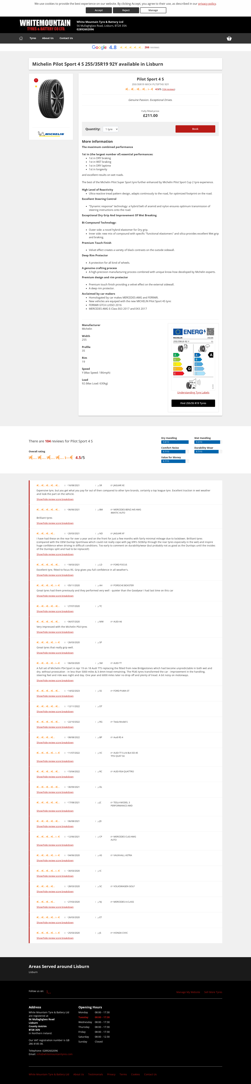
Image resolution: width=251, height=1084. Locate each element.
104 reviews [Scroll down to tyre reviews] (168, 89)
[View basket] (229, 38)
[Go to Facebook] (49, 991)
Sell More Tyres (213, 992)
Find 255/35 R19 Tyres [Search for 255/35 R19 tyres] (193, 403)
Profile (86, 347)
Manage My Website (188, 992)
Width (86, 336)
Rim (84, 357)
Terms (123, 1074)
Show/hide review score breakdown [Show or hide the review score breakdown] (55, 499)
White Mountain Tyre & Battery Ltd (49, 1074)
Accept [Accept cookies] (99, 10)
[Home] (21, 38)
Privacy (111, 1074)
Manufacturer (91, 325)
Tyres (33, 38)
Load (85, 379)
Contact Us (66, 38)
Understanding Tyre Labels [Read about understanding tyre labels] (193, 392)
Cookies (135, 1074)
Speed (86, 368)
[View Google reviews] (125, 47)
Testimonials (95, 1074)
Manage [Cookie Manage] (153, 10)
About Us (48, 38)
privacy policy (207, 4)
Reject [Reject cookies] (126, 10)
